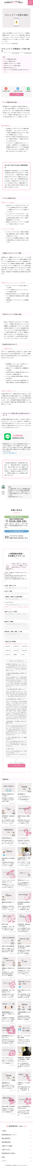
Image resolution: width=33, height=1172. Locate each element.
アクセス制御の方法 (9, 61)
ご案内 (4, 1131)
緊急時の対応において (10, 67)
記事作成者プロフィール (15, 496)
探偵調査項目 (6, 1142)
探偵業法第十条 (22, 463)
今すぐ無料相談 (16, 94)
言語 (3, 1157)
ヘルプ (4, 1161)
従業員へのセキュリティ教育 (12, 63)
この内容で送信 (16, 765)
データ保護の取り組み (10, 59)
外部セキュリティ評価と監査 (12, 65)
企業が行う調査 (7, 1146)
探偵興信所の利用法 (8, 1153)
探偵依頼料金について (9, 1135)
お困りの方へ (6, 1150)
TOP (2, 43)
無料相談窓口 (6, 1138)
